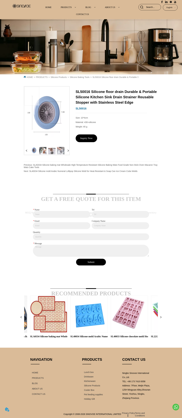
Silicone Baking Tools (80, 77)
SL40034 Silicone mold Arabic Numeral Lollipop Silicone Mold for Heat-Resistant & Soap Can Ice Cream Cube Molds (83, 171)
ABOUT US (112, 7)
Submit (91, 262)
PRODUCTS (68, 7)
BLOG (90, 7)
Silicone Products (59, 77)
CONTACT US (82, 14)
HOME (48, 7)
